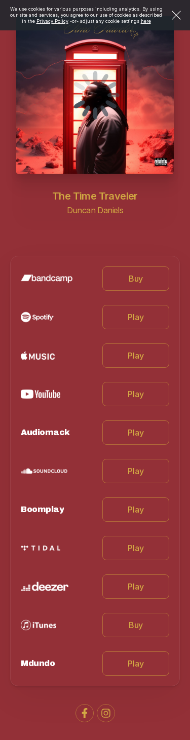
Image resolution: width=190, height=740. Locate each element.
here (146, 21)
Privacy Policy (52, 21)
